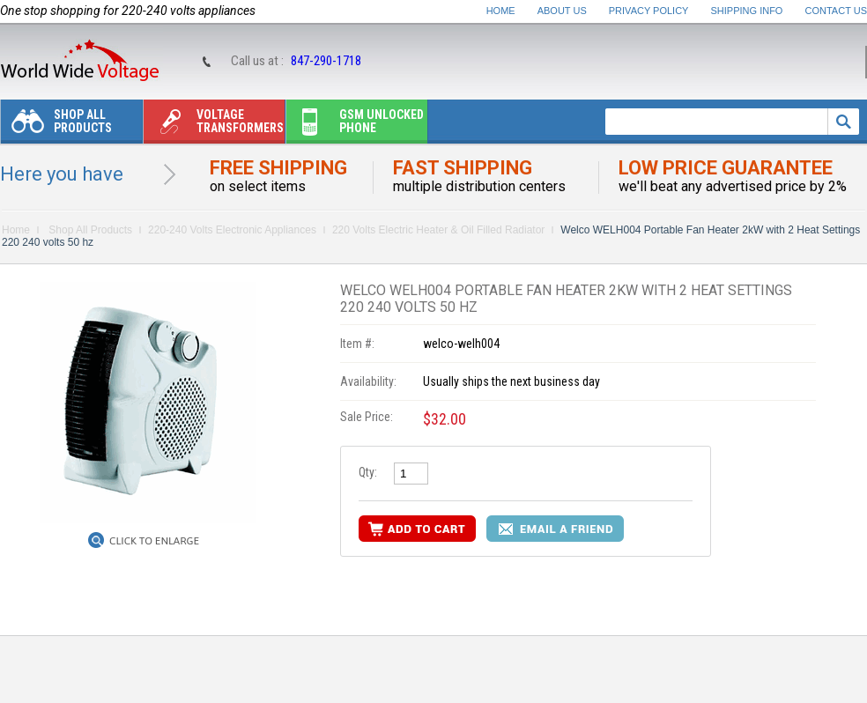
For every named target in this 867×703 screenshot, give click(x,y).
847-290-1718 (326, 61)
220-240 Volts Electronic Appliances (232, 230)
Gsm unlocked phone (355, 125)
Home (500, 10)
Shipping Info (747, 10)
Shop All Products (56, 125)
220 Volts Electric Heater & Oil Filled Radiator (438, 230)
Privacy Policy (649, 10)
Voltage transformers (214, 125)
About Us (562, 10)
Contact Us (836, 10)
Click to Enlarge (154, 541)
